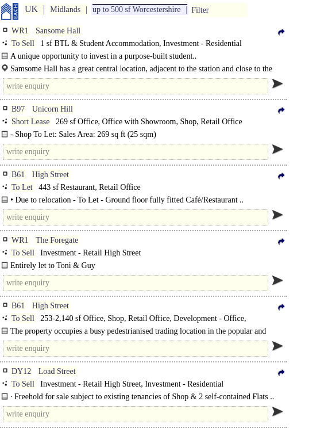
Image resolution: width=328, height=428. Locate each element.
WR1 (20, 30)
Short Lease (30, 121)
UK (31, 9)
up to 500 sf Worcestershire (136, 9)
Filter (200, 10)
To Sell (22, 43)
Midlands (65, 9)
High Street (50, 174)
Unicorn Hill (52, 109)
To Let (22, 187)
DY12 (21, 371)
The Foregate (57, 240)
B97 (18, 109)
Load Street (57, 371)
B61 (18, 174)
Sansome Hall (58, 30)
